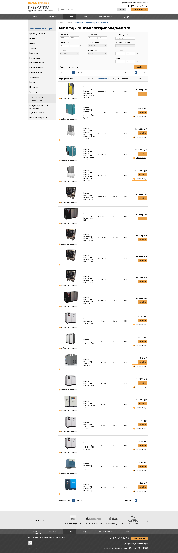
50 (78, 73)
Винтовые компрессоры (40, 28)
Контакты (37, 19)
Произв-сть (103, 79)
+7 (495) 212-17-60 (138, 6)
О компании (52, 16)
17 (145, 73)
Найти (122, 9)
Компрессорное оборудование (36, 98)
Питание (125, 79)
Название (89, 79)
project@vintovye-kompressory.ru (135, 2)
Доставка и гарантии (105, 16)
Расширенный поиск (67, 67)
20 (73, 73)
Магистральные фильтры (38, 117)
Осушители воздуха (36, 112)
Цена (139, 79)
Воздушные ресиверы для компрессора (38, 106)
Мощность (116, 79)
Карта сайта (32, 548)
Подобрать (140, 67)
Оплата (126, 531)
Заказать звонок (140, 9)
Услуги (85, 16)
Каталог (70, 16)
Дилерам (127, 16)
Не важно (119, 38)
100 (82, 73)
